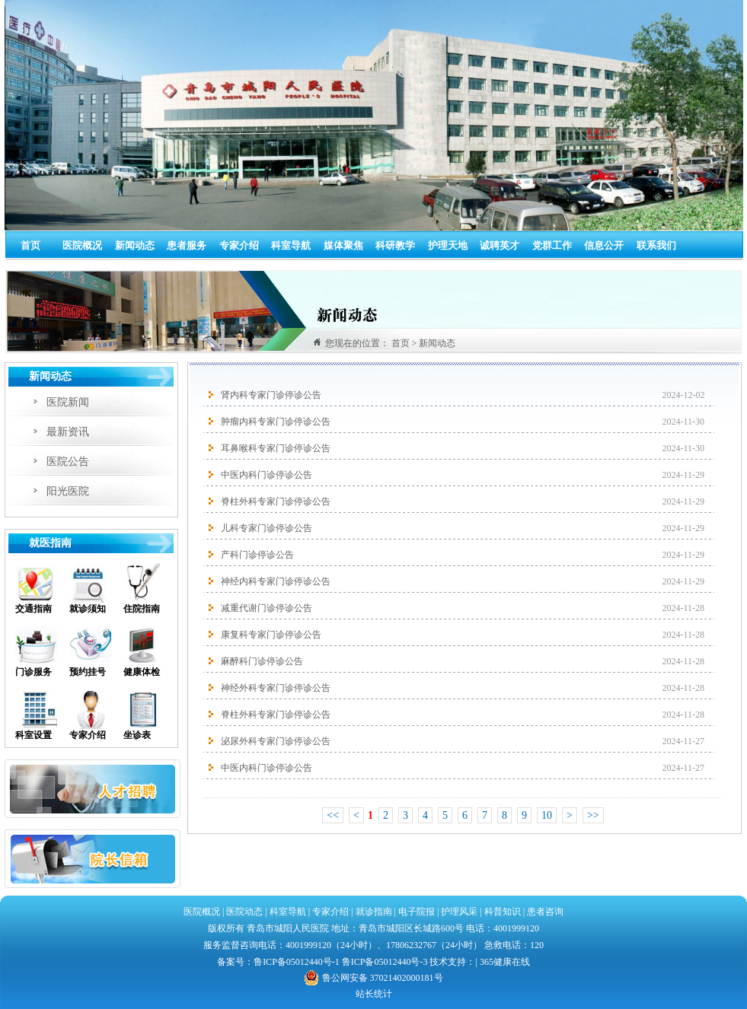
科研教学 (395, 245)
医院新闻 (67, 402)
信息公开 (604, 245)
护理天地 (448, 245)
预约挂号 (87, 672)
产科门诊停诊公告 (257, 554)
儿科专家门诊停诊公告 (266, 528)
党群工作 (552, 245)
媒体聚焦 (343, 245)
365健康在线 (505, 961)
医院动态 (244, 911)
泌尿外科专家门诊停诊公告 (275, 741)
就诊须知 (87, 608)
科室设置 (33, 735)
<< (333, 815)
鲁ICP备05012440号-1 (297, 961)
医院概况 (82, 245)
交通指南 (33, 608)
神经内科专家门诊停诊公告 (275, 581)
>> (593, 815)
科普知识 (502, 911)
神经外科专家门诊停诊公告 (275, 688)
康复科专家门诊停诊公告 (271, 634)
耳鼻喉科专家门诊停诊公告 (275, 448)
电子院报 (416, 911)
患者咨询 (545, 911)
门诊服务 (33, 672)
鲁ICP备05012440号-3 (385, 961)
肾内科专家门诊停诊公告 (271, 395)
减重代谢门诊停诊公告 (266, 608)
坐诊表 (137, 735)
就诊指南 (372, 911)
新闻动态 (135, 245)
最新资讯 (67, 432)
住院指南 (141, 608)
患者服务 (186, 245)
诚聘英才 (499, 245)
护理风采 (459, 911)
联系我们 (656, 245)
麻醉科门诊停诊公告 (262, 661)
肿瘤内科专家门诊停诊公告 (275, 421)
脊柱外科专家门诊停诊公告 (275, 501)
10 (546, 815)
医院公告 (67, 461)
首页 (30, 245)
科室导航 (291, 245)
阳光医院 (67, 491)
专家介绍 (239, 245)
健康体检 (141, 672)
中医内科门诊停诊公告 (266, 474)
